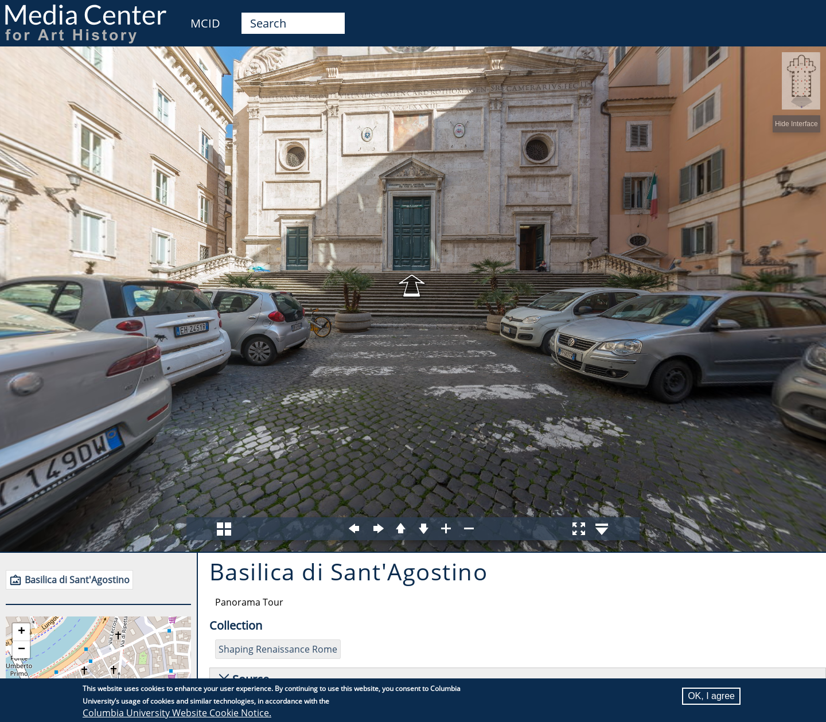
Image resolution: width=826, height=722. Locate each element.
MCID (205, 23)
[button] (21, 632)
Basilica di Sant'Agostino (77, 579)
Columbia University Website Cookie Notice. (177, 713)
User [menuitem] (804, 16)
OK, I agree (711, 696)
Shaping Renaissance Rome (278, 649)
